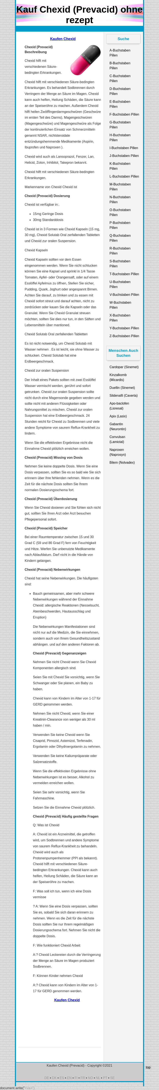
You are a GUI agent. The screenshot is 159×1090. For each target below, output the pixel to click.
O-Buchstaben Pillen (120, 212)
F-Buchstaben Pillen (124, 114)
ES (62, 1078)
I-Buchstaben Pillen (124, 148)
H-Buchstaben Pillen (120, 137)
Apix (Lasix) (118, 416)
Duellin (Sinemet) (122, 387)
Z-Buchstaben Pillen (124, 336)
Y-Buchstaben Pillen (124, 328)
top (148, 1067)
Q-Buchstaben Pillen (120, 238)
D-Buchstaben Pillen (120, 91)
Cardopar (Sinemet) (124, 367)
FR (83, 1078)
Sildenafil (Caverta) (124, 395)
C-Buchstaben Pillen (120, 78)
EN (69, 1078)
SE (112, 1078)
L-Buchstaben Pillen (124, 176)
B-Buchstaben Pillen (120, 65)
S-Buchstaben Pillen (120, 263)
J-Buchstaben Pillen (124, 156)
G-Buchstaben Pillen (120, 125)
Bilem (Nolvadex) (122, 462)
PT (105, 1078)
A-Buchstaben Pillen (120, 53)
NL (98, 1078)
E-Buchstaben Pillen (120, 104)
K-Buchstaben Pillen (120, 166)
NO (90, 1078)
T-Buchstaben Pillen (124, 274)
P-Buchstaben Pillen (120, 225)
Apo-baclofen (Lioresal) (119, 406)
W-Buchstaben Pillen (120, 305)
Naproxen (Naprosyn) (118, 452)
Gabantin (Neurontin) (118, 426)
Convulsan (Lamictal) (117, 439)
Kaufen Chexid (63, 39)
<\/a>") (30, 1088)
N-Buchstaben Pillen (120, 199)
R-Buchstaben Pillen (120, 251)
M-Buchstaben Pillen (120, 187)
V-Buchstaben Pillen (124, 294)
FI (76, 1078)
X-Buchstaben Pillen (120, 318)
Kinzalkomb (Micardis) (118, 377)
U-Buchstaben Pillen (120, 284)
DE (46, 1078)
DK (54, 1078)
